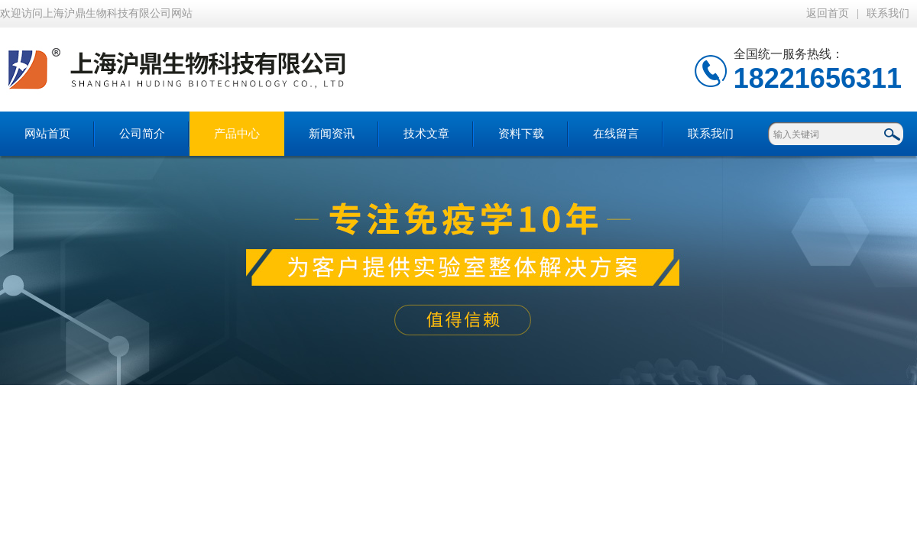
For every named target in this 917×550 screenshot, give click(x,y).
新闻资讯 (332, 134)
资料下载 (521, 134)
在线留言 (616, 134)
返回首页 (827, 13)
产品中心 (237, 134)
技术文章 (426, 134)
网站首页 (47, 134)
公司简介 (142, 134)
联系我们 (888, 13)
